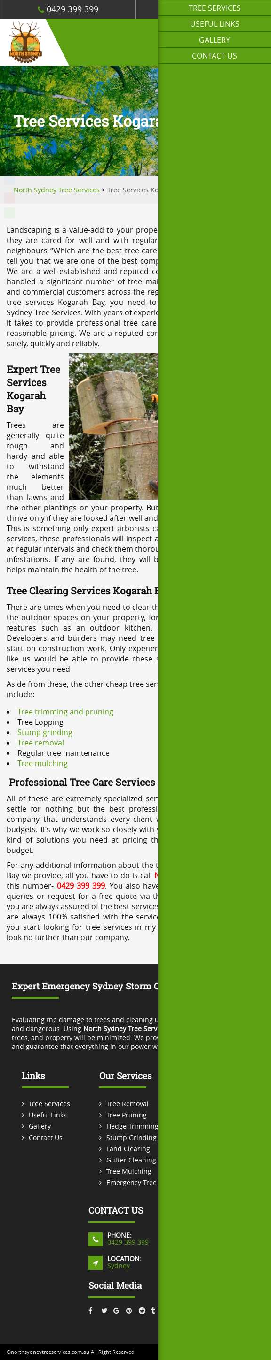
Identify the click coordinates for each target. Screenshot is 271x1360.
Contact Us (214, 56)
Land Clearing (128, 1148)
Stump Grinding (131, 1137)
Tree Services (215, 8)
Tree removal (40, 742)
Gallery (214, 40)
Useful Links (214, 24)
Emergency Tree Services (145, 1182)
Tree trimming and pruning (65, 712)
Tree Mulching (128, 1171)
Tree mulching (42, 763)
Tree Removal (127, 1103)
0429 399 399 (68, 9)
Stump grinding (44, 732)
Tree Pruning (126, 1114)
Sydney (118, 1265)
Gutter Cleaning (131, 1159)
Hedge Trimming (132, 1126)
